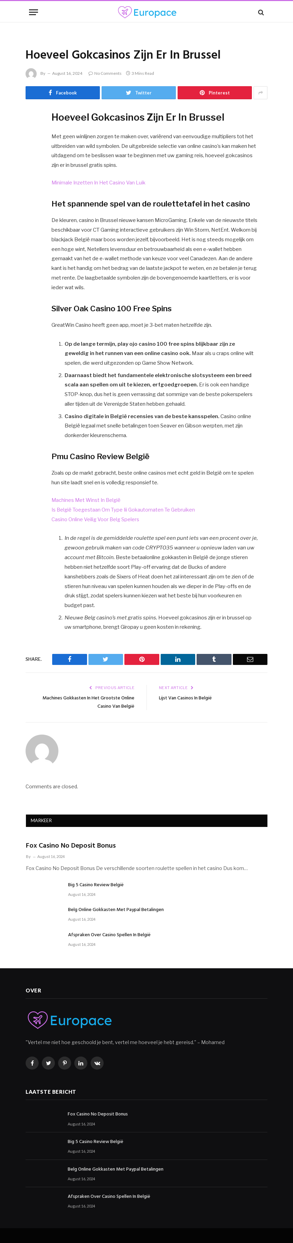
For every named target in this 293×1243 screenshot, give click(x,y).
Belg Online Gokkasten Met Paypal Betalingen (116, 910)
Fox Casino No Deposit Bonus (71, 846)
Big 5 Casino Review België (96, 885)
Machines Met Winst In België (87, 500)
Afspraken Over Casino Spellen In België (109, 935)
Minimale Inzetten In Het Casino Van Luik (99, 183)
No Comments (105, 73)
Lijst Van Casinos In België (189, 698)
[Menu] (33, 12)
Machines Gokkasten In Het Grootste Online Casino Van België (90, 702)
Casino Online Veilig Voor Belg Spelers (96, 519)
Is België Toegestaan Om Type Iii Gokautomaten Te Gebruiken (124, 510)
